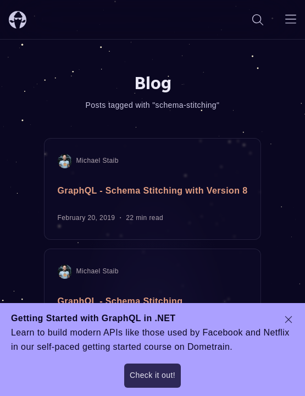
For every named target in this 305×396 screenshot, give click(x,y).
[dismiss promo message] (289, 320)
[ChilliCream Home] (17, 19)
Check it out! (152, 375)
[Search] (257, 19)
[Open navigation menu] (290, 19)
